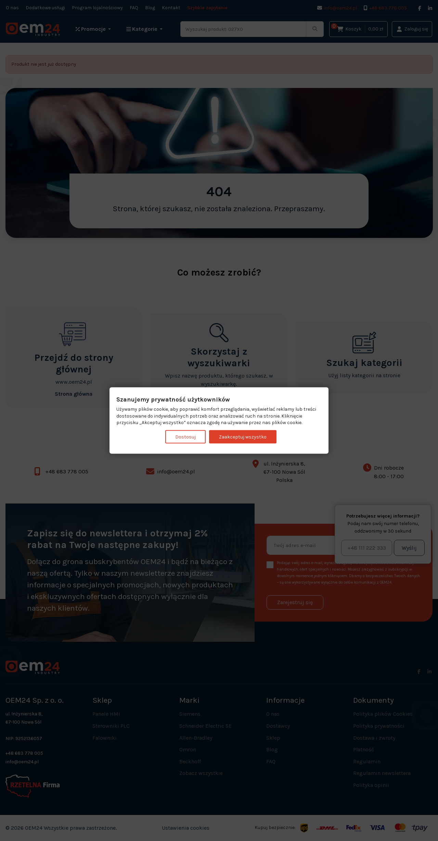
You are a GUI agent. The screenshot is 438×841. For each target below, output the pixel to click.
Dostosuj (185, 436)
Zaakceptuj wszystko (243, 436)
